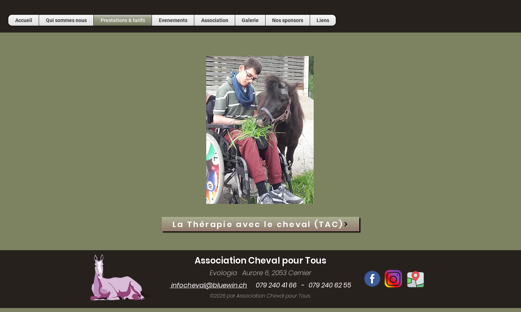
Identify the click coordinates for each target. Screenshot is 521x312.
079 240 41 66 (272, 285)
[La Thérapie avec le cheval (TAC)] (260, 224)
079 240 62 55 (330, 285)
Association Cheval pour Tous (260, 260)
